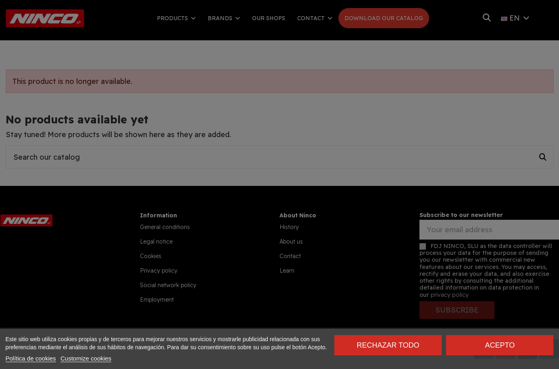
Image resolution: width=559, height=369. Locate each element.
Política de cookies (31, 358)
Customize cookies (85, 358)
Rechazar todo (388, 345)
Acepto (500, 345)
